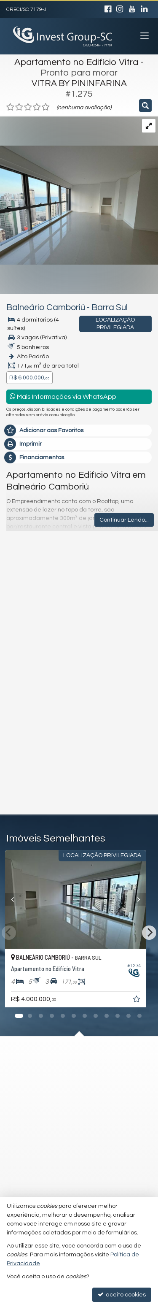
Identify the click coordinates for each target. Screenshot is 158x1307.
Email (18, 654)
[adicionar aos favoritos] (144, 1001)
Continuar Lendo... (124, 520)
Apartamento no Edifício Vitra (76, 62)
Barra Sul (109, 307)
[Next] (149, 932)
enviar (129, 771)
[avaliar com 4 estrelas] (37, 107)
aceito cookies (122, 1294)
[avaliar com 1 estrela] (10, 107)
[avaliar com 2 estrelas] (19, 107)
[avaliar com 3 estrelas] (28, 107)
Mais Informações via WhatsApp (63, 396)
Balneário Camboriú (45, 307)
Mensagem (26, 579)
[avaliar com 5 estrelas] (46, 107)
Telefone (23, 683)
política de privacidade (118, 721)
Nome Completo (33, 625)
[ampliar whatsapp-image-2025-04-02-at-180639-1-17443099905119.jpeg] (79, 190)
